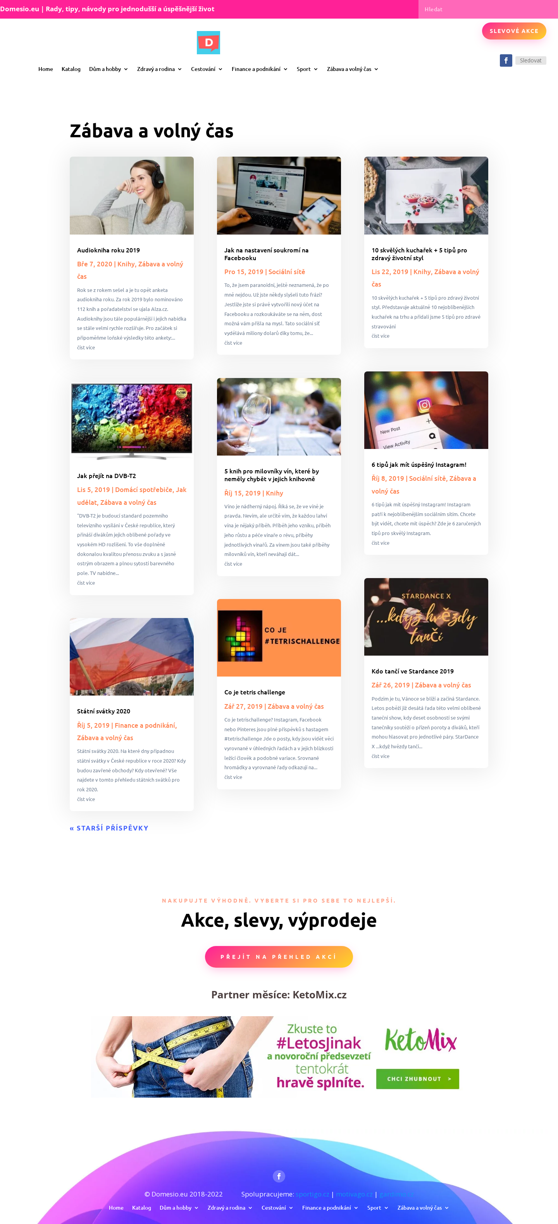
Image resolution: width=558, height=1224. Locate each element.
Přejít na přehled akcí (279, 956)
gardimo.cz (396, 1193)
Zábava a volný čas (349, 69)
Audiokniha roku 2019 (108, 249)
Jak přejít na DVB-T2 (106, 475)
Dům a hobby (105, 69)
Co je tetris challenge (254, 691)
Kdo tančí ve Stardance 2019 (413, 670)
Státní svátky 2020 (103, 710)
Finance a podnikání (256, 69)
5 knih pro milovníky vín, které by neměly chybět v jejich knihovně (271, 474)
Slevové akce (514, 30)
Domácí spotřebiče (143, 489)
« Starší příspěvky (109, 828)
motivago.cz (354, 1193)
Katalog (71, 69)
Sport (304, 69)
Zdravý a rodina (156, 69)
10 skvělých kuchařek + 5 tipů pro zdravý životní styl (419, 253)
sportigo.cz (312, 1193)
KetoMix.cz (320, 994)
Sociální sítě (287, 271)
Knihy (126, 263)
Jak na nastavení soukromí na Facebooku (266, 253)
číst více (86, 347)
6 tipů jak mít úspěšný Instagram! (419, 464)
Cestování (203, 69)
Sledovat (531, 60)
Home (45, 69)
